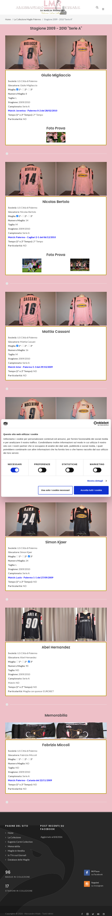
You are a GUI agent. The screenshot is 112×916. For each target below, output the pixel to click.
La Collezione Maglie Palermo (27, 19)
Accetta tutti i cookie (91, 490)
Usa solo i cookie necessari (55, 490)
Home (8, 19)
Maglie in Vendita (16, 850)
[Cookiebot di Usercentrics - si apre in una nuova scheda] (96, 423)
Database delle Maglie (19, 859)
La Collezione (14, 837)
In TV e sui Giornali (17, 855)
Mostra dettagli (95, 481)
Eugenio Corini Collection (20, 841)
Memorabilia (14, 846)
